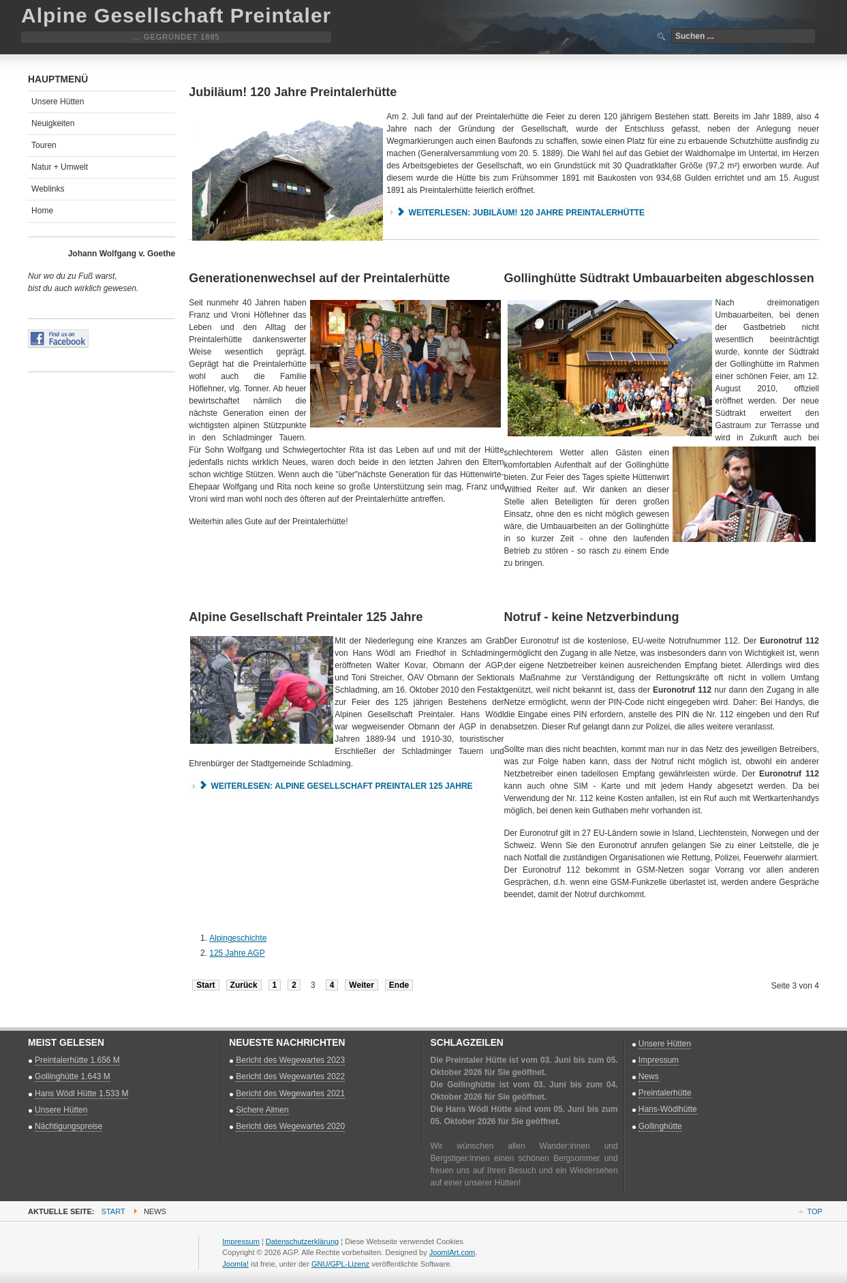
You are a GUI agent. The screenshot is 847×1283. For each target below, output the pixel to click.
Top (814, 1211)
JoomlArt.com (452, 1252)
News (648, 1076)
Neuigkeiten (52, 123)
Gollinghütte (660, 1126)
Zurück (244, 985)
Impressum (658, 1060)
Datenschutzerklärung (302, 1241)
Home (42, 210)
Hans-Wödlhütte (667, 1109)
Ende (399, 985)
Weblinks (47, 189)
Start (205, 985)
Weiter (361, 985)
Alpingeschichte (237, 938)
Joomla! (235, 1264)
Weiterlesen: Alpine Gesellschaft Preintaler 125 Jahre (335, 786)
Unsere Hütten (57, 101)
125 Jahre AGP (236, 953)
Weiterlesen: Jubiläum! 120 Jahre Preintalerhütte (521, 212)
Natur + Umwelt (59, 167)
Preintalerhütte (665, 1093)
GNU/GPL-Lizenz (340, 1264)
